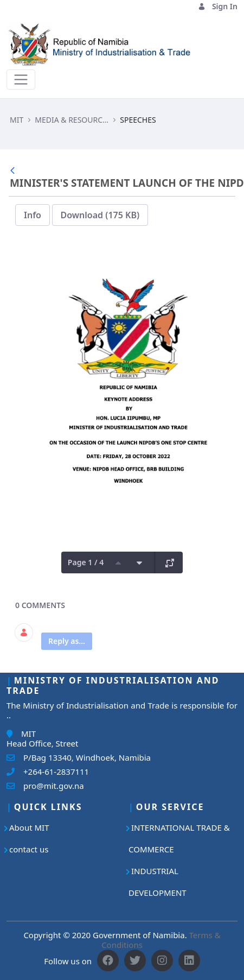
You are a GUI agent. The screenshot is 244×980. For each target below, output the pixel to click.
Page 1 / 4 (86, 562)
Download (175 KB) (100, 215)
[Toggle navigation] (21, 79)
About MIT (29, 827)
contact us (28, 849)
